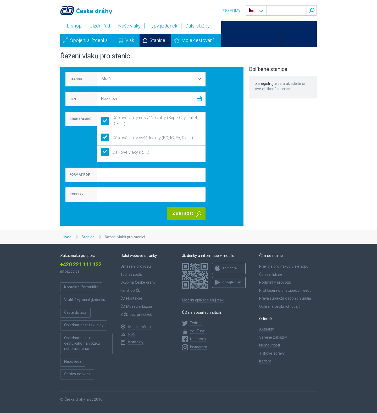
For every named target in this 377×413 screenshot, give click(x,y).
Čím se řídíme (270, 274)
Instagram (198, 347)
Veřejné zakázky (273, 337)
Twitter (196, 323)
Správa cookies (77, 374)
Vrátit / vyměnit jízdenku (84, 300)
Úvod (67, 237)
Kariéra (265, 361)
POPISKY (76, 194)
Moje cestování (197, 40)
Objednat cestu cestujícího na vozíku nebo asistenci (82, 343)
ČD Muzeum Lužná (136, 306)
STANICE (76, 79)
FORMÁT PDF (79, 175)
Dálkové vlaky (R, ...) (125, 153)
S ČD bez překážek (136, 314)
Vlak (129, 40)
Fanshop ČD (130, 290)
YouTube (197, 331)
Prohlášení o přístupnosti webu (285, 290)
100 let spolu (131, 274)
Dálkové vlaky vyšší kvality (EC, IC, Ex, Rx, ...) (147, 138)
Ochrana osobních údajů (280, 306)
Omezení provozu (135, 266)
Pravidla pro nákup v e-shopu (283, 266)
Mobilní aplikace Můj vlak (203, 300)
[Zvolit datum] (199, 99)
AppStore (229, 268)
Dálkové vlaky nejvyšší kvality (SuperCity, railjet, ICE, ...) (149, 120)
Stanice (157, 40)
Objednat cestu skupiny (83, 325)
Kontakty (135, 342)
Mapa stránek (139, 327)
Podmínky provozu (275, 282)
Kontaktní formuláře (81, 287)
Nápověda (72, 361)
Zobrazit (182, 213)
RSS (131, 334)
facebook (198, 339)
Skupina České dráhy (138, 282)
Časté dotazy (75, 312)
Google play (231, 282)
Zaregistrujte (266, 83)
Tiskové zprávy (272, 353)
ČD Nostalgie (131, 298)
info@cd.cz (70, 271)
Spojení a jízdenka (89, 40)
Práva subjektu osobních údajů (285, 298)
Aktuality (266, 329)
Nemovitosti (269, 345)
